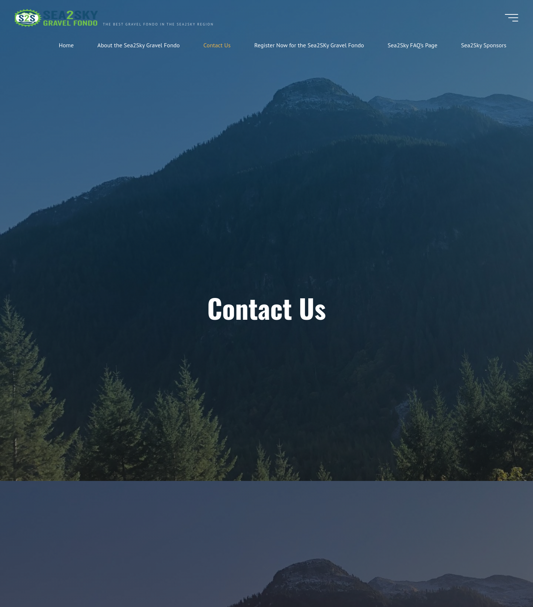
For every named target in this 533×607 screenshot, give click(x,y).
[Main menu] (511, 17)
